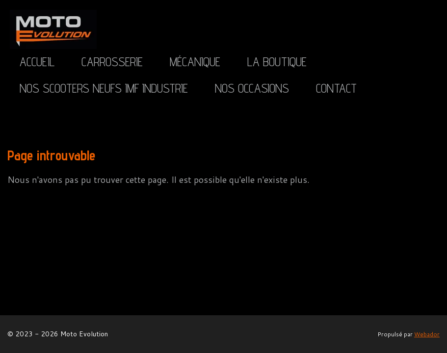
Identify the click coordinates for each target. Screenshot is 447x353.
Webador (427, 334)
